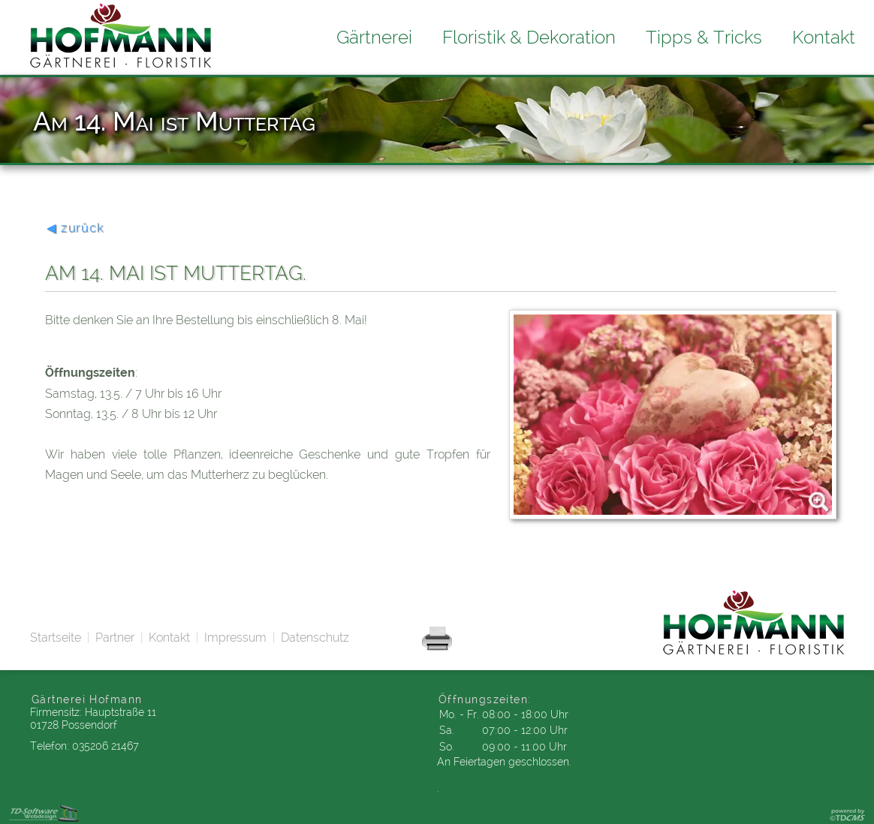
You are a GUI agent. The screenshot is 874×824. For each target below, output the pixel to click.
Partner (114, 637)
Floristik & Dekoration (529, 37)
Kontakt (169, 637)
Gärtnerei (374, 37)
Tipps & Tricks (704, 37)
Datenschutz (315, 637)
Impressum (235, 637)
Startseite (55, 637)
